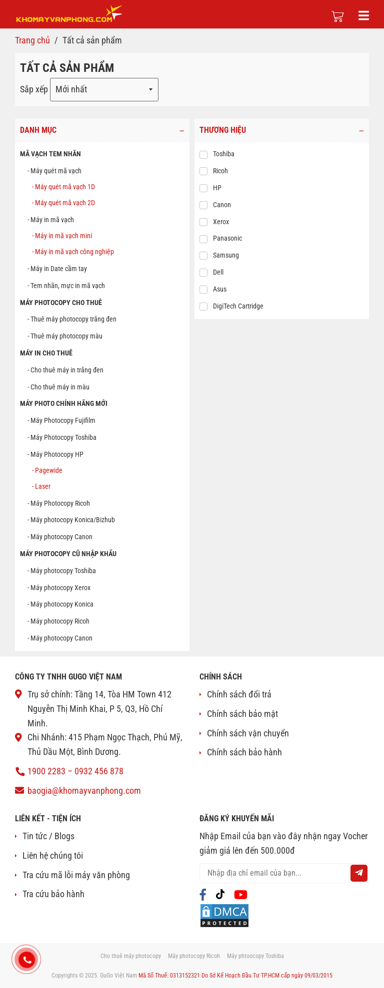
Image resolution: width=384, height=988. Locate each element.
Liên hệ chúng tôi (52, 855)
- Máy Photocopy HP (56, 454)
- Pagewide (47, 470)
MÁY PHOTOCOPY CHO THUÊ (61, 303)
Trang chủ (32, 40)
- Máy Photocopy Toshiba (62, 437)
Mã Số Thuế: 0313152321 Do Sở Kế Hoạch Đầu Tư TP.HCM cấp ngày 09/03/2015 (235, 975)
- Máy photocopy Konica (61, 605)
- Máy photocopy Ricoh (59, 621)
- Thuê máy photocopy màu (65, 336)
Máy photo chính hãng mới (64, 404)
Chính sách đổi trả (239, 694)
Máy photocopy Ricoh (194, 956)
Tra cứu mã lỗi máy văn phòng (76, 875)
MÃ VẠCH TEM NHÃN (50, 154)
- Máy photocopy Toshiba (62, 571)
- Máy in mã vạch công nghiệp (73, 252)
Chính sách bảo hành (244, 752)
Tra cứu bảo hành (53, 894)
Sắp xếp (34, 89)
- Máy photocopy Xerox (59, 588)
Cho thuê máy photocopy (130, 956)
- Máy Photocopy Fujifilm (62, 420)
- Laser (41, 486)
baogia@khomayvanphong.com (84, 790)
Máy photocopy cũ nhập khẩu (68, 554)
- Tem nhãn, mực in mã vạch (66, 286)
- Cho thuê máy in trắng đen (66, 370)
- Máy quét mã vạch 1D (63, 187)
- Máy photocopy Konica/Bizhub (71, 520)
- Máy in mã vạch (51, 220)
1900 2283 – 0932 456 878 (76, 771)
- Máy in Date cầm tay (57, 269)
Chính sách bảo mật (242, 713)
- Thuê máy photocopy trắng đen (72, 320)
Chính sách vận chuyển (248, 733)
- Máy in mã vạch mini (62, 236)
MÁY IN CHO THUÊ (46, 353)
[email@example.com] (284, 873)
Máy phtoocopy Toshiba (255, 956)
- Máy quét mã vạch (55, 171)
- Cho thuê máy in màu (59, 387)
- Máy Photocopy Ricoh (59, 503)
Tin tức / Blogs (48, 836)
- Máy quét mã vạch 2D (63, 203)
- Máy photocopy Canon (60, 537)
